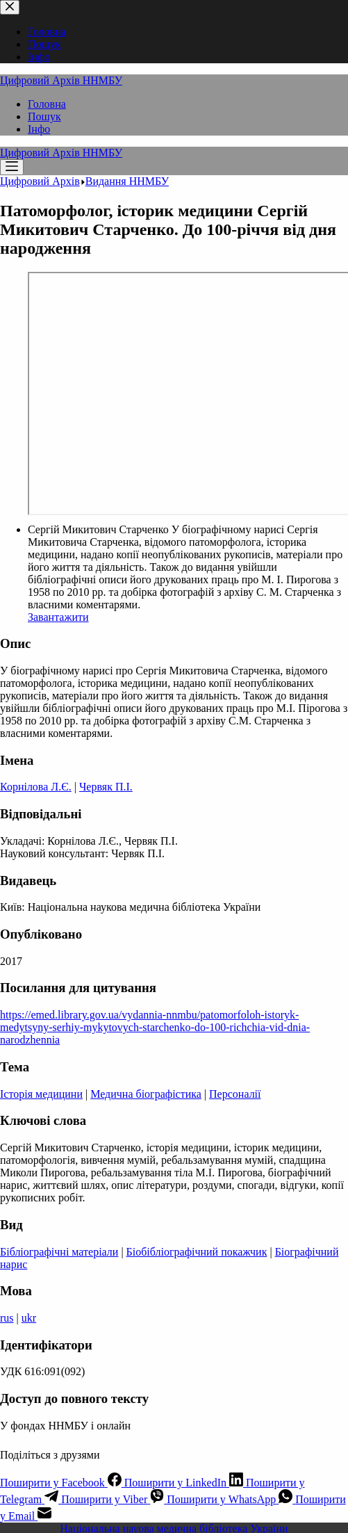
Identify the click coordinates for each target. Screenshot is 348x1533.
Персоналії (234, 1094)
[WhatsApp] (231, 1499)
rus (7, 1318)
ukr (29, 1318)
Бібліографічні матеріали (59, 1252)
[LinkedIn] (185, 1483)
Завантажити (58, 617)
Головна (47, 104)
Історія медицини (41, 1094)
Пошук (44, 116)
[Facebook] (62, 1483)
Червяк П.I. (106, 787)
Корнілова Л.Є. (36, 787)
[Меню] (12, 167)
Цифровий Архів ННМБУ (61, 80)
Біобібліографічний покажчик (196, 1252)
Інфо (39, 129)
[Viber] (114, 1499)
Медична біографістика (145, 1094)
